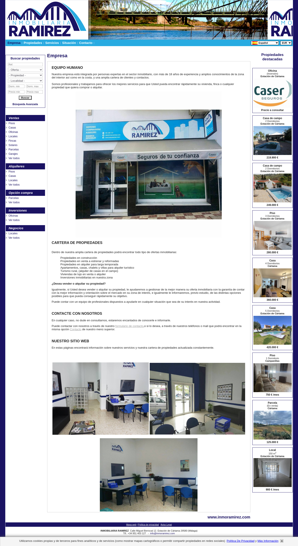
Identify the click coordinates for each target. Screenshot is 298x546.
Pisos (12, 123)
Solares (13, 145)
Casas (12, 127)
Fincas (12, 140)
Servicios (52, 43)
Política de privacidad (148, 524)
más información (267, 541)
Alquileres (17, 166)
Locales (13, 136)
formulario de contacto (129, 326)
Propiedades (33, 43)
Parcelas (14, 149)
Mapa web (131, 524)
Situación (69, 43)
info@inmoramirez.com (162, 533)
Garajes (13, 153)
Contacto (85, 43)
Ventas (14, 118)
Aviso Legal (166, 524)
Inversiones (18, 210)
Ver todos (14, 158)
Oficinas (13, 132)
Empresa (14, 43)
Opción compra (21, 193)
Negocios (16, 228)
